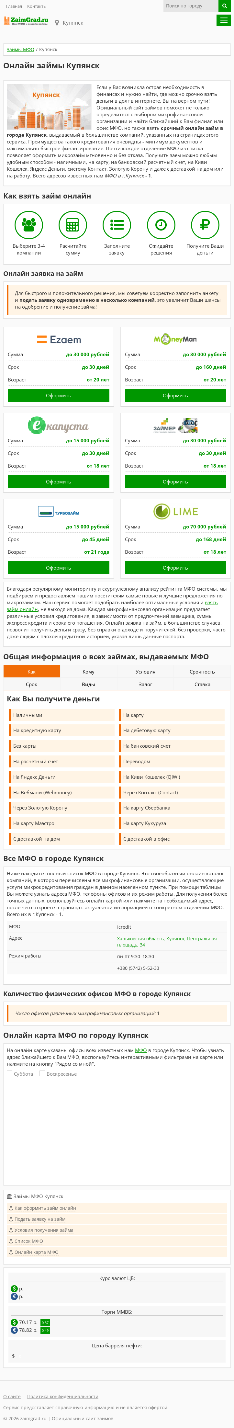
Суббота (20, 1074)
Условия (145, 671)
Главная (14, 6)
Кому (89, 671)
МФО (141, 1050)
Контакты (37, 6)
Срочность (202, 671)
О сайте (12, 1396)
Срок (31, 684)
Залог (145, 684)
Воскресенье (58, 1074)
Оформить (58, 395)
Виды (88, 684)
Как (32, 671)
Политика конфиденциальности (62, 1396)
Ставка (202, 684)
